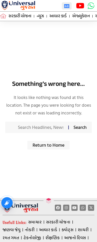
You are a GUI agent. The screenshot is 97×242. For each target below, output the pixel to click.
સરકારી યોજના (58, 222)
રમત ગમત (11, 238)
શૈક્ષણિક (53, 238)
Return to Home (48, 144)
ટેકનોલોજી (32, 238)
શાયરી (83, 230)
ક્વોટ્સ (67, 230)
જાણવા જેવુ (11, 230)
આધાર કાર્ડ (48, 230)
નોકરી (30, 230)
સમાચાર (35, 222)
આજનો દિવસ (75, 238)
